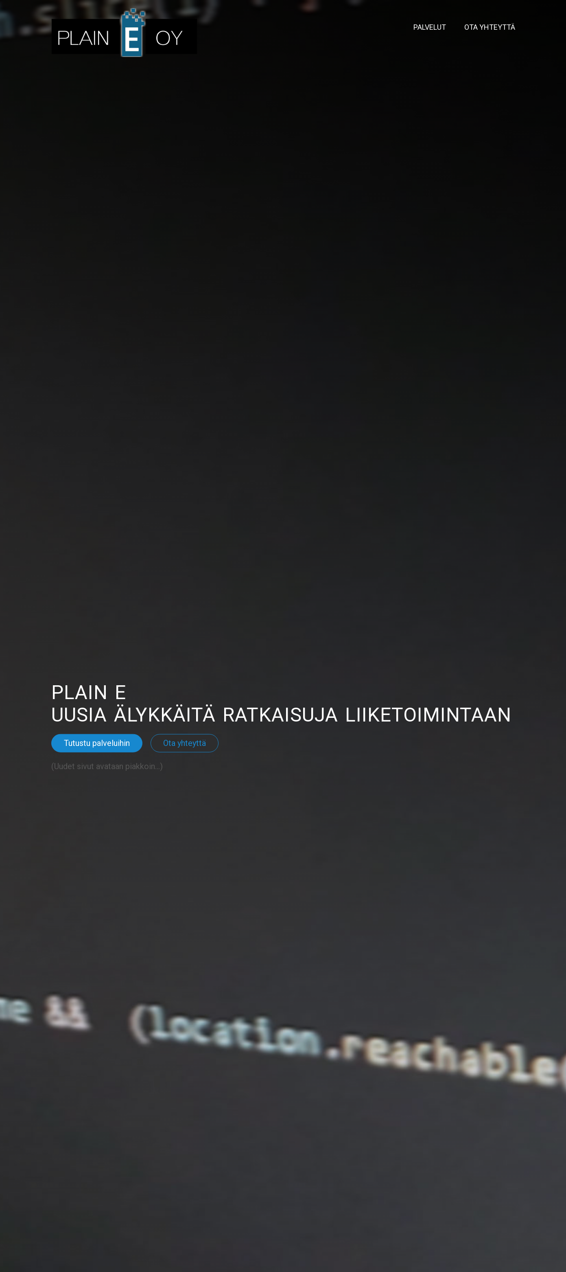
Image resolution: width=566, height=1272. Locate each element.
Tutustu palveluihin (97, 743)
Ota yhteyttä (489, 27)
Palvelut (429, 27)
